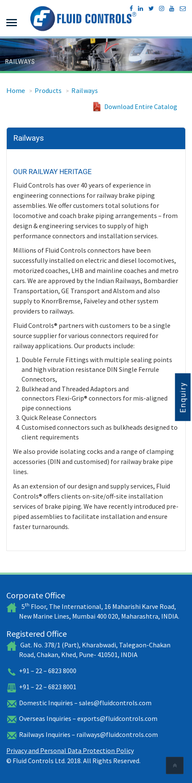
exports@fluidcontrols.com (117, 718)
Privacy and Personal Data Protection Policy (70, 750)
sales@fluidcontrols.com (115, 702)
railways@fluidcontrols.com (117, 734)
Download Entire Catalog (140, 106)
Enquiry (182, 397)
